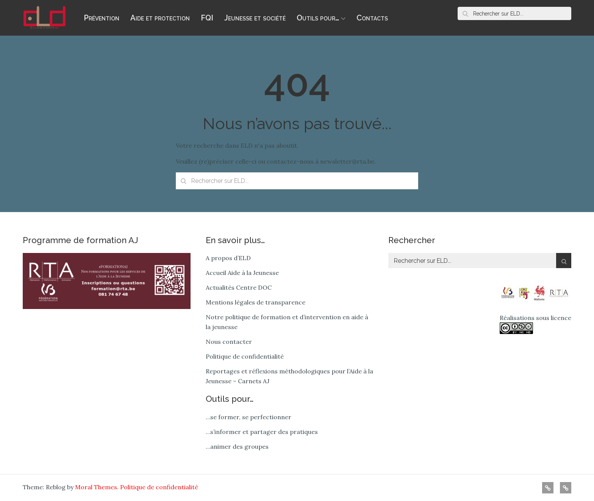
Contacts (372, 17)
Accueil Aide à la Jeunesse (242, 272)
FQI (207, 17)
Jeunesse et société (255, 17)
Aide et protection (160, 17)
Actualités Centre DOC (239, 287)
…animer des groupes (237, 446)
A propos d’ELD (228, 258)
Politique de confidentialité (245, 356)
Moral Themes (96, 487)
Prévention (101, 17)
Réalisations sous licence (535, 324)
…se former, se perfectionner (248, 417)
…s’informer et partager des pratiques (262, 431)
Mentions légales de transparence (255, 302)
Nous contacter (229, 341)
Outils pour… (321, 17)
